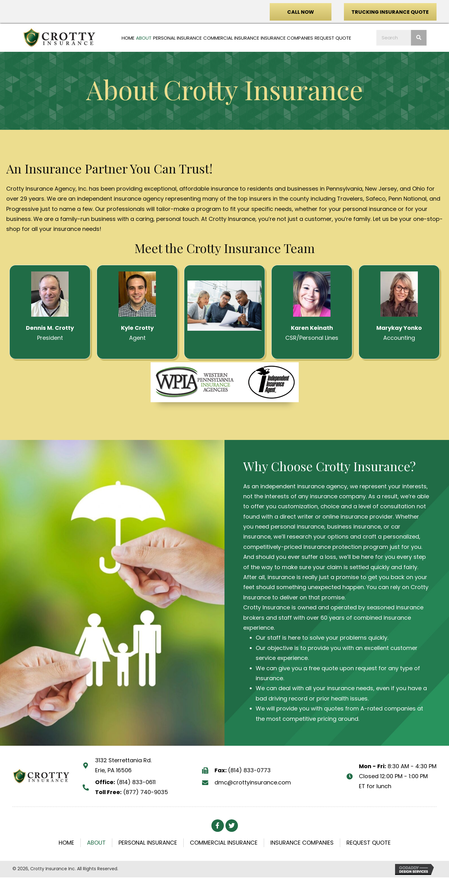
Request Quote (368, 843)
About (96, 843)
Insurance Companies (302, 843)
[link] (128, 38)
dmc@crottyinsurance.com (253, 782)
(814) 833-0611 (136, 782)
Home (66, 843)
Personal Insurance (147, 843)
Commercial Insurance (224, 843)
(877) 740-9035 (145, 792)
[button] (300, 12)
